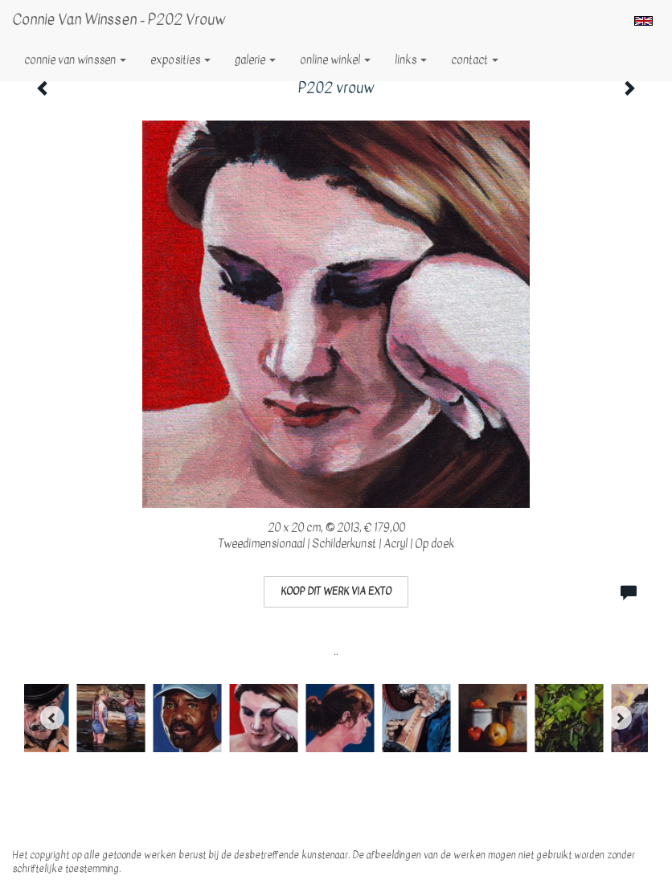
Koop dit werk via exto (336, 591)
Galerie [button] (255, 59)
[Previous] (52, 718)
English (643, 21)
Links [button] (411, 59)
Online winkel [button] (335, 59)
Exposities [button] (180, 59)
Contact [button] (474, 59)
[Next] (620, 718)
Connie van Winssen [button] (75, 59)
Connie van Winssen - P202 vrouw (118, 20)
